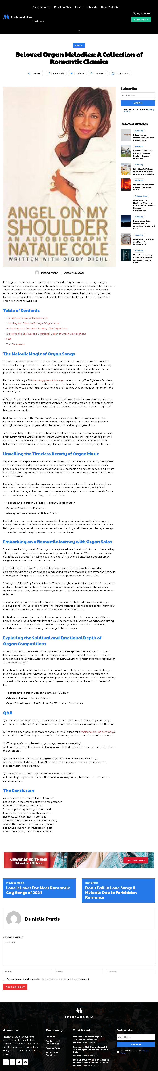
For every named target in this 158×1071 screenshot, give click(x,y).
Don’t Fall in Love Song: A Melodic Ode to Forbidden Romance (111, 892)
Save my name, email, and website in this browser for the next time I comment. (48, 979)
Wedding (139, 131)
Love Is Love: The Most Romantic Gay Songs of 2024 (38, 890)
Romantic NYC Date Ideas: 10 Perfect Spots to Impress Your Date (143, 154)
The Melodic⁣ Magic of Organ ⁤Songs (26, 318)
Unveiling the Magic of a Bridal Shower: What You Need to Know (143, 258)
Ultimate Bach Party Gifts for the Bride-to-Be (143, 187)
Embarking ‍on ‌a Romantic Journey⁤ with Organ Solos (37, 328)
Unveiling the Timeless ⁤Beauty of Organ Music (33, 323)
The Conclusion (15, 344)
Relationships (141, 196)
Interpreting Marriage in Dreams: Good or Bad (143, 137)
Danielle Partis (49, 272)
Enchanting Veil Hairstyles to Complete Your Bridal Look (144, 225)
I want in (137, 103)
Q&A (9, 339)
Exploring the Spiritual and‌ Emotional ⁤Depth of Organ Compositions (46, 333)
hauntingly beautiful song (48, 380)
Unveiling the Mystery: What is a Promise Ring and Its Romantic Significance (144, 205)
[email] (138, 95)
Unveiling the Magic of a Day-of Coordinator (143, 242)
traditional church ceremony (97, 731)
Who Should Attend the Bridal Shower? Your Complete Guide (143, 171)
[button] (79, 31)
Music (79, 45)
